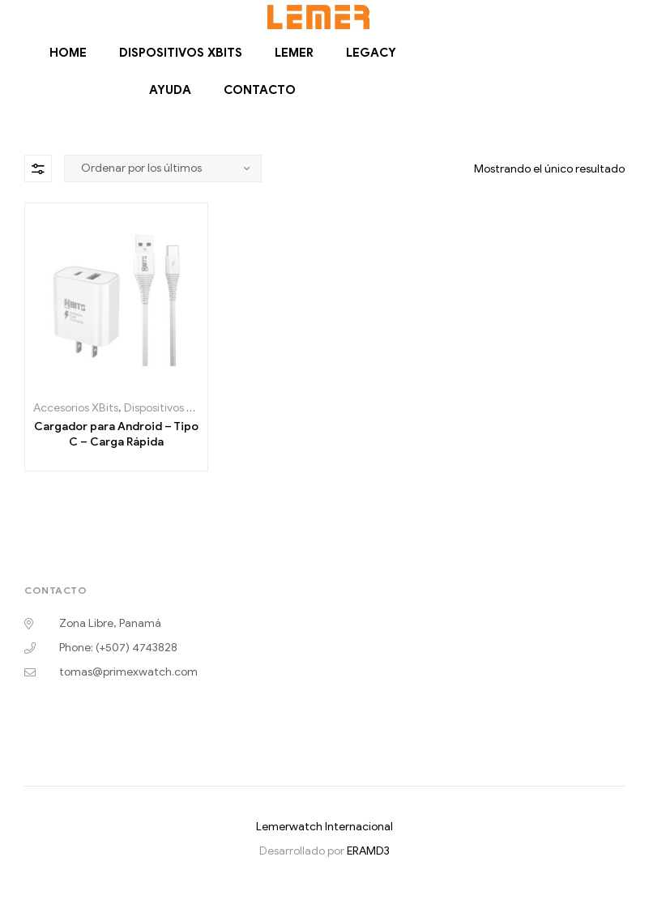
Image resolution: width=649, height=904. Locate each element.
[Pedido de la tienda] (163, 168)
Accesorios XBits (75, 408)
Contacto (260, 90)
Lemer (294, 52)
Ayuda (170, 90)
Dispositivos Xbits (180, 52)
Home (68, 52)
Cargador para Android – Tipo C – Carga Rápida (116, 435)
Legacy (371, 52)
